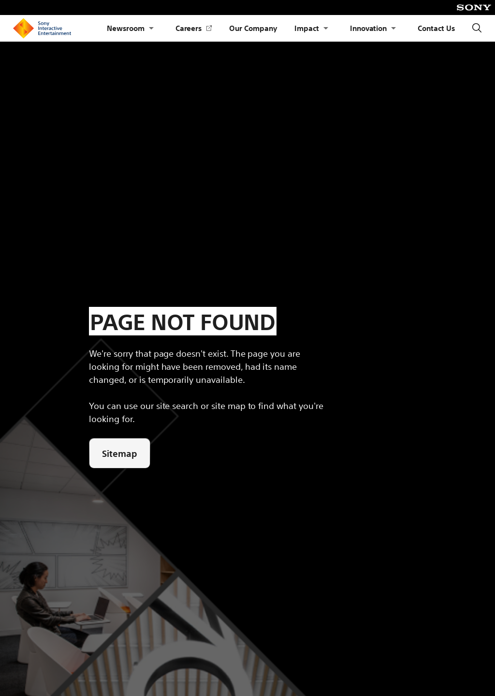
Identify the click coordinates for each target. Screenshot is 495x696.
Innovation (368, 27)
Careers (193, 28)
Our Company (253, 27)
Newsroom (126, 27)
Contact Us (436, 27)
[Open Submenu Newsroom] (151, 28)
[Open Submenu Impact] (326, 28)
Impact (306, 27)
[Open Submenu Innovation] (393, 28)
